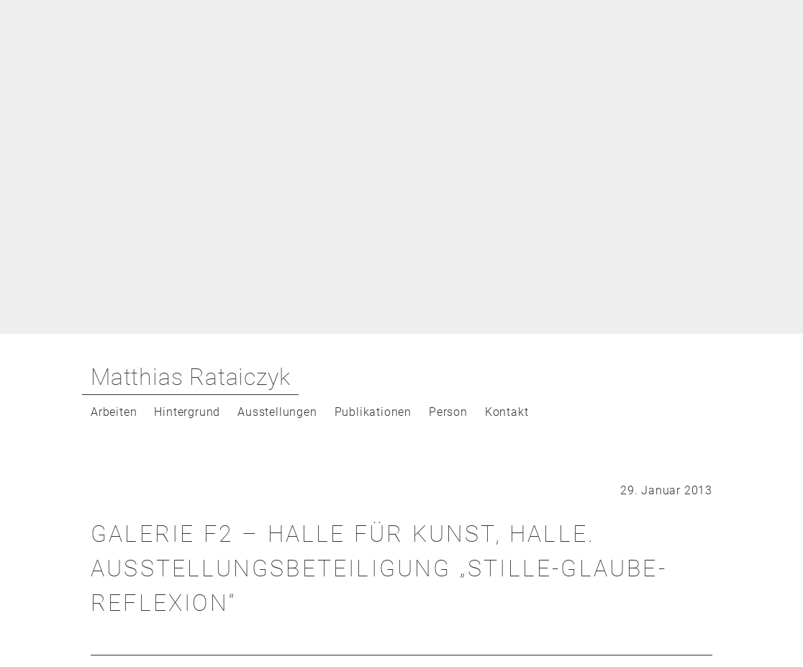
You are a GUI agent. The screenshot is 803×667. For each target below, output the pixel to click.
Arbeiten (114, 412)
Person (448, 412)
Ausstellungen (277, 412)
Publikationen (373, 412)
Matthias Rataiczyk (190, 377)
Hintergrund (187, 412)
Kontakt (507, 412)
